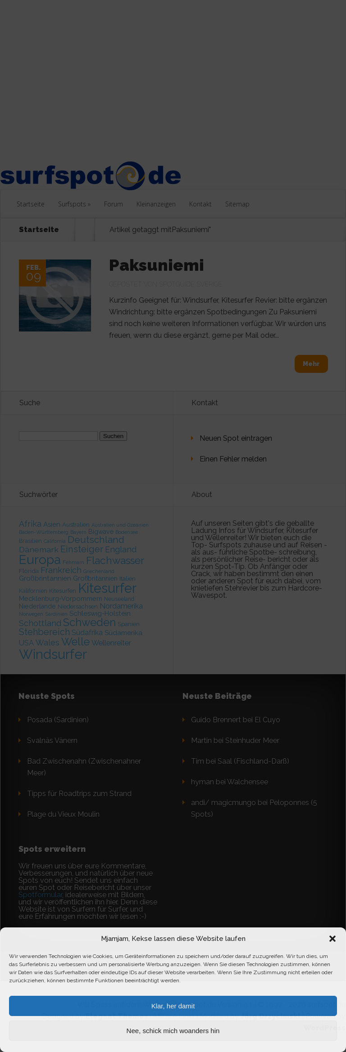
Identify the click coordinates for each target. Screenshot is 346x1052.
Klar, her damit (173, 1006)
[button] (332, 938)
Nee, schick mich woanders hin (173, 1030)
